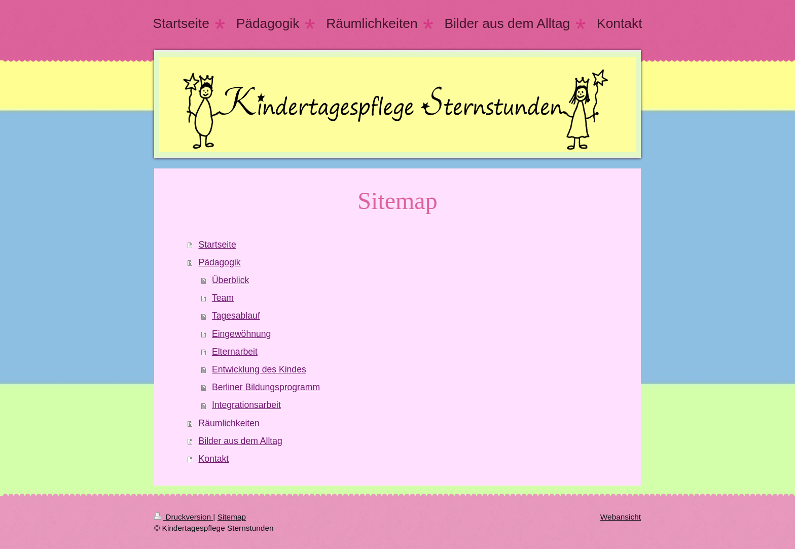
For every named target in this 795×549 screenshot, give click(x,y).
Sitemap (232, 516)
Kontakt (214, 459)
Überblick (230, 280)
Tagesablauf (236, 316)
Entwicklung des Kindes (259, 369)
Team (223, 298)
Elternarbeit (235, 352)
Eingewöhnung (241, 334)
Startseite (217, 244)
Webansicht (620, 516)
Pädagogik (220, 262)
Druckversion (183, 516)
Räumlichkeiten (229, 423)
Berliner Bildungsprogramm (266, 387)
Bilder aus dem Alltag (240, 441)
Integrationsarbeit (246, 405)
